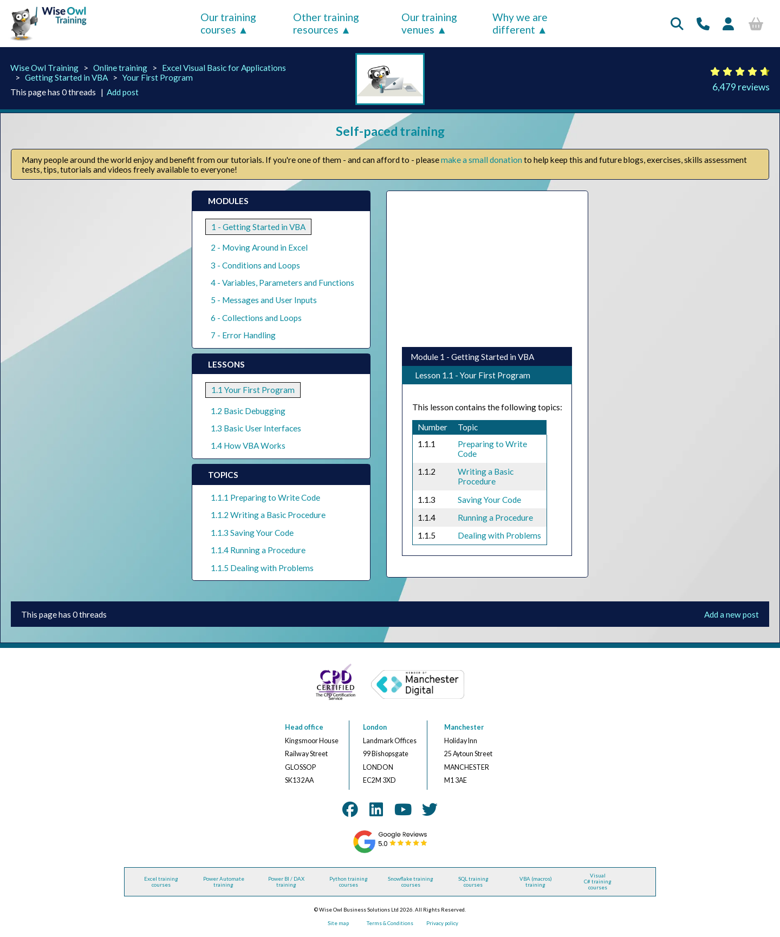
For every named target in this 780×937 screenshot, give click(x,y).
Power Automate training (223, 882)
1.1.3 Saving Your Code (252, 533)
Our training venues (429, 23)
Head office (304, 727)
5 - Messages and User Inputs (264, 300)
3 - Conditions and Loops (255, 265)
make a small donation (481, 160)
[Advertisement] (486, 269)
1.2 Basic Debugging (248, 411)
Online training (120, 68)
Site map (338, 923)
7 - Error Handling (243, 335)
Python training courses (348, 882)
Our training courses (228, 23)
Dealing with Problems (499, 535)
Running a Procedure (495, 517)
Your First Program (157, 77)
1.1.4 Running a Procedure (258, 550)
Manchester (464, 727)
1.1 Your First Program (253, 390)
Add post (123, 92)
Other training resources (326, 23)
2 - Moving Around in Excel (259, 247)
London (375, 727)
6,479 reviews (741, 87)
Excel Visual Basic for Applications (224, 68)
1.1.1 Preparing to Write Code (265, 497)
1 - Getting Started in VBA (258, 227)
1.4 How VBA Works (248, 445)
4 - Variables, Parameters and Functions (282, 282)
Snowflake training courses (410, 882)
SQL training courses (473, 882)
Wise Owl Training (44, 68)
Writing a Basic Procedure (486, 476)
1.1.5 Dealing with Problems (262, 568)
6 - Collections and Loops (256, 318)
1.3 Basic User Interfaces (256, 428)
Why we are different (520, 23)
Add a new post (731, 614)
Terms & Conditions (390, 923)
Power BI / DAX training (286, 882)
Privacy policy (442, 923)
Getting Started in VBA (66, 77)
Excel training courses (161, 882)
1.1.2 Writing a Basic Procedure (268, 515)
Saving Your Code (489, 499)
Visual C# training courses (598, 881)
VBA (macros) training (535, 882)
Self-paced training (390, 131)
